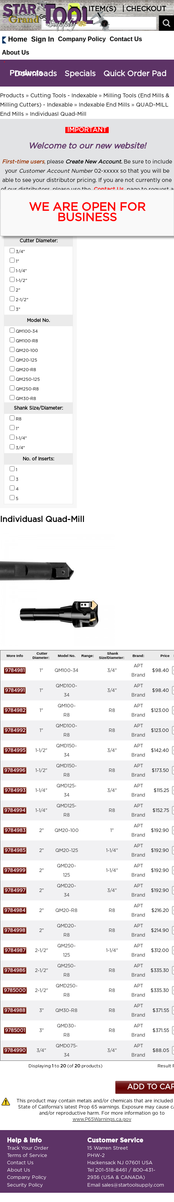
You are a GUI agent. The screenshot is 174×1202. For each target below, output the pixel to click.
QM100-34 (66, 670)
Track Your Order (27, 1148)
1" (41, 670)
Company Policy (82, 39)
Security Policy (25, 1185)
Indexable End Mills (104, 105)
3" (41, 1010)
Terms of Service (27, 1155)
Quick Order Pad (134, 74)
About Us (15, 52)
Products (26, 72)
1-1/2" (41, 750)
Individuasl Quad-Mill (58, 114)
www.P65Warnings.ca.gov (102, 1119)
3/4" (112, 670)
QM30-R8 (66, 1010)
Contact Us (126, 39)
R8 (112, 710)
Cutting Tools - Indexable (63, 95)
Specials (80, 74)
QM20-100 (67, 830)
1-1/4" (41, 790)
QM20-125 (66, 850)
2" (41, 830)
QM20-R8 (66, 910)
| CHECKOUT (143, 9)
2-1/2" (41, 950)
